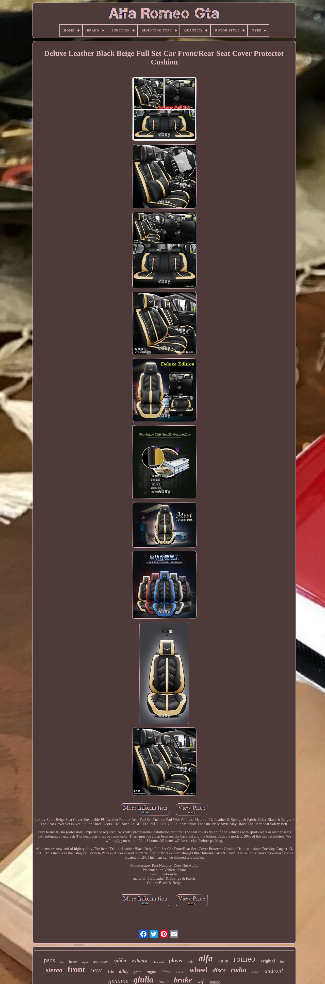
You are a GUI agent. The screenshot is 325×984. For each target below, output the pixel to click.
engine (151, 972)
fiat (282, 961)
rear (96, 969)
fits (111, 971)
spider (120, 960)
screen (255, 972)
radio (238, 970)
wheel (198, 970)
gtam (137, 972)
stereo (54, 970)
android (274, 971)
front (76, 969)
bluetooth (158, 962)
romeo (244, 958)
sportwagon (100, 961)
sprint (223, 960)
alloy (123, 971)
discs (219, 970)
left (190, 961)
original (268, 961)
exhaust (140, 960)
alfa (206, 958)
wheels (179, 972)
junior (73, 961)
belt (62, 962)
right (85, 962)
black (165, 972)
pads (49, 960)
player (176, 960)
